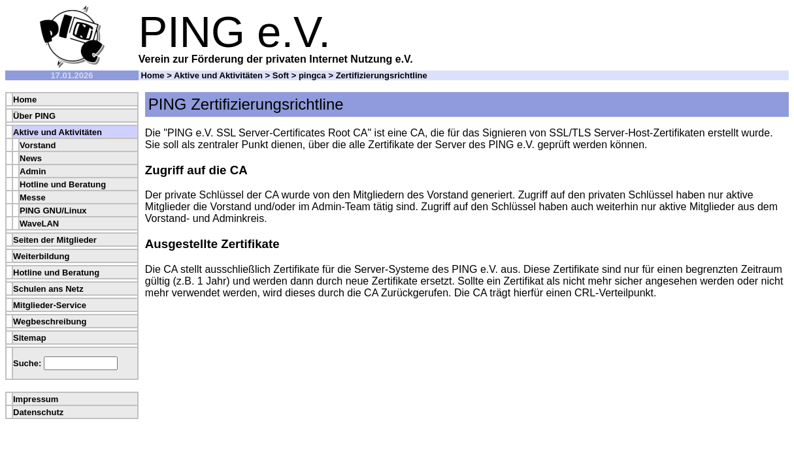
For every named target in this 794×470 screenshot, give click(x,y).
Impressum (35, 399)
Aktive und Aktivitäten (218, 75)
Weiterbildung (41, 256)
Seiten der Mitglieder (55, 240)
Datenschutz (38, 412)
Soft (281, 75)
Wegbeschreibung (49, 321)
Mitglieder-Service (49, 305)
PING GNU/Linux (53, 210)
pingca (312, 75)
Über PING (34, 116)
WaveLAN (39, 223)
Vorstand (38, 145)
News (31, 158)
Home (152, 75)
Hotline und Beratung (63, 184)
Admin (33, 171)
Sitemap (29, 338)
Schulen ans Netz (48, 289)
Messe (33, 197)
